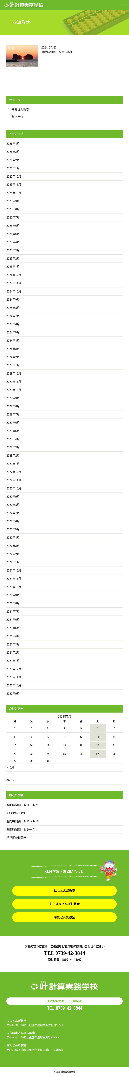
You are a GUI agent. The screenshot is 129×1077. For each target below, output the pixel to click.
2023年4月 (13, 439)
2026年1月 (13, 168)
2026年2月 (13, 160)
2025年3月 (13, 250)
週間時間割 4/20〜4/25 (22, 805)
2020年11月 (13, 677)
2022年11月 (13, 480)
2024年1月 (13, 365)
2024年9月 (13, 299)
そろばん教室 (20, 109)
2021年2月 (13, 652)
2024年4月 (13, 340)
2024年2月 (13, 357)
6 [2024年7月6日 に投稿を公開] (97, 728)
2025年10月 (13, 192)
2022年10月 (13, 488)
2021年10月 (13, 587)
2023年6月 (13, 422)
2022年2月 (13, 554)
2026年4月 (13, 143)
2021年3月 (13, 644)
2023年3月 (13, 447)
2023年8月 (13, 406)
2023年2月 (13, 455)
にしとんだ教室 (64, 890)
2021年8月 (13, 603)
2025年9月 (13, 201)
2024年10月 (13, 291)
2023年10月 (13, 389)
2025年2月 (13, 258)
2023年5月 (13, 430)
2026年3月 (13, 151)
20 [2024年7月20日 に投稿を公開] (97, 745)
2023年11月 (13, 381)
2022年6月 (13, 521)
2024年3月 (13, 348)
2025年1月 (13, 266)
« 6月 (10, 767)
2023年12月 (13, 373)
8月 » (10, 780)
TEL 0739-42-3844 (64, 953)
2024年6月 (13, 324)
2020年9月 (13, 693)
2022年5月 (13, 529)
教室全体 (17, 116)
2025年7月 (13, 217)
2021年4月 (13, 636)
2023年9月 (13, 398)
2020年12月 (13, 669)
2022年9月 (13, 496)
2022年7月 (13, 513)
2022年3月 (13, 545)
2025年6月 (13, 225)
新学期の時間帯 (16, 837)
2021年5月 (13, 627)
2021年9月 (13, 595)
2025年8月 (13, 209)
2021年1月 (13, 660)
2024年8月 (13, 307)
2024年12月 (13, 274)
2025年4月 (13, 242)
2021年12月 (13, 570)
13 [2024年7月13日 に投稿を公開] (97, 736)
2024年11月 (13, 283)
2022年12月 (13, 471)
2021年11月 (13, 578)
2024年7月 (13, 316)
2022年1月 (13, 562)
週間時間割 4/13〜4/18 (22, 821)
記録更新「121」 (17, 813)
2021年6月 (13, 619)
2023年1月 (13, 463)
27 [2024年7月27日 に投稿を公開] (97, 753)
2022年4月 (13, 537)
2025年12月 (13, 176)
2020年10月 (13, 685)
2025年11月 (13, 184)
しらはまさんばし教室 (64, 903)
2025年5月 (13, 234)
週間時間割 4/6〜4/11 (21, 829)
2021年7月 (13, 611)
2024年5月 (13, 332)
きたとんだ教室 (64, 917)
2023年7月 (13, 414)
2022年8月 (13, 504)
